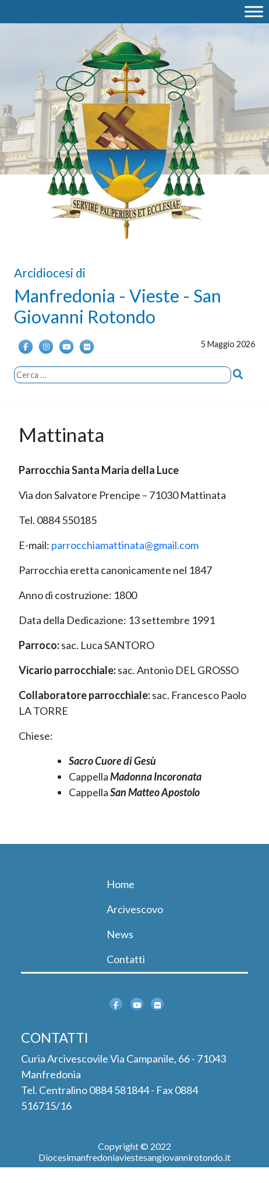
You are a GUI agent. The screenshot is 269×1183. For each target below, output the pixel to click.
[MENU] (254, 11)
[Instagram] (46, 347)
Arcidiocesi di (50, 272)
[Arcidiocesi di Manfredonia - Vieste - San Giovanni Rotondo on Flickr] (87, 347)
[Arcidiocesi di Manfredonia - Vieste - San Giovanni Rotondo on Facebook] (26, 347)
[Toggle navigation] (37, 860)
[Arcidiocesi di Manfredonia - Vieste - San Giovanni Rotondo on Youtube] (66, 347)
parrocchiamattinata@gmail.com (125, 545)
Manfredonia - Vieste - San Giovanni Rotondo (117, 306)
